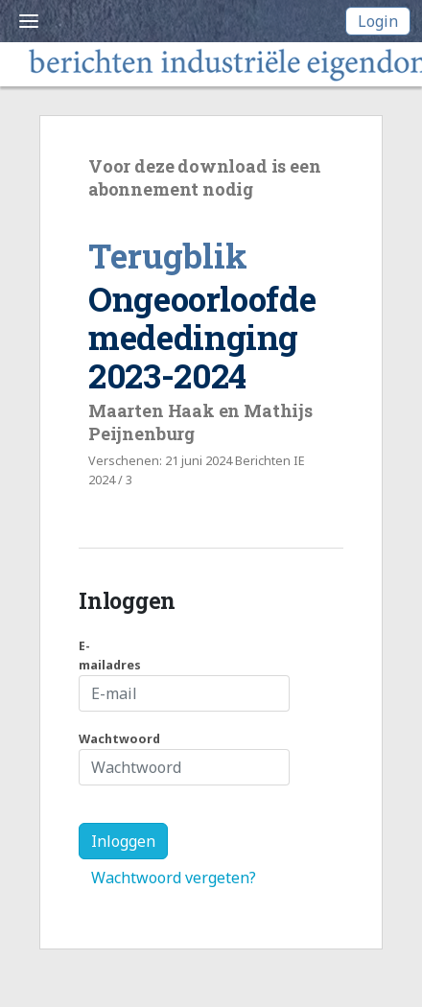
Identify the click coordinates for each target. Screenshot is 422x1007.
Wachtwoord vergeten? (173, 877)
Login (378, 21)
